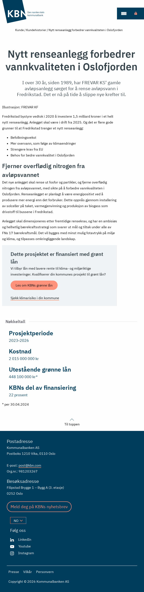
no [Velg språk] (18, 521)
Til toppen (72, 421)
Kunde (19, 30)
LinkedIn (24, 539)
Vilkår (27, 572)
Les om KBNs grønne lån (34, 285)
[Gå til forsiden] (26, 11)
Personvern (45, 572)
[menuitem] (123, 13)
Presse (13, 572)
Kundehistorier (36, 30)
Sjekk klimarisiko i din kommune (35, 298)
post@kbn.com (30, 465)
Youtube (24, 546)
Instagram (26, 553)
